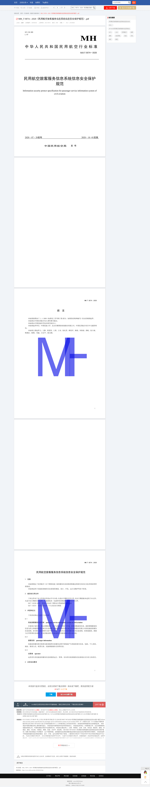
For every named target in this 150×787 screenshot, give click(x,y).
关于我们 (48, 776)
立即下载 (110, 8)
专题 (31, 2)
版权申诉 (45, 8)
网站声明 (57, 776)
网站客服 (92, 776)
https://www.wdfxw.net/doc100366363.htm (32, 770)
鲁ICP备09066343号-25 (75, 783)
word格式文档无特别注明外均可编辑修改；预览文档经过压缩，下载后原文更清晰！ (57, 704)
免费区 (37, 2)
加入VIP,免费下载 (127, 8)
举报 (36, 8)
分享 (22, 8)
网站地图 (66, 776)
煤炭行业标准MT (34, 13)
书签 (16, 8)
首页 (15, 2)
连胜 (22, 22)
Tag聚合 (45, 2)
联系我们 (101, 776)
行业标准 (26, 13)
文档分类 (23, 2)
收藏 (29, 8)
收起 (147, 768)
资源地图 (75, 776)
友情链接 (83, 776)
